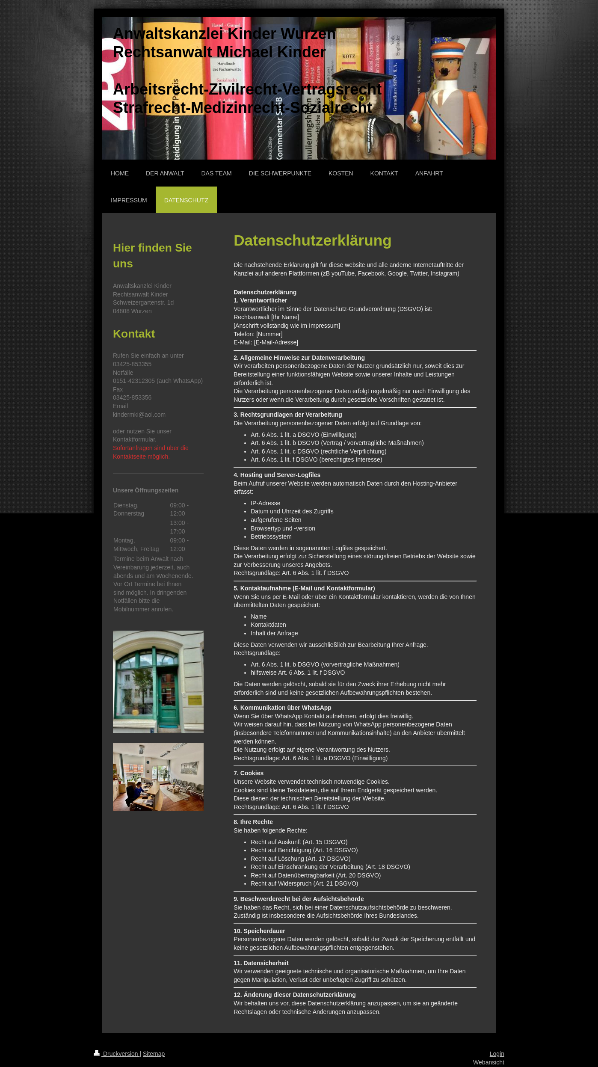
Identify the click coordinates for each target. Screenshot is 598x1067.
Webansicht (488, 1062)
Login (497, 1053)
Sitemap (154, 1053)
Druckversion (116, 1053)
